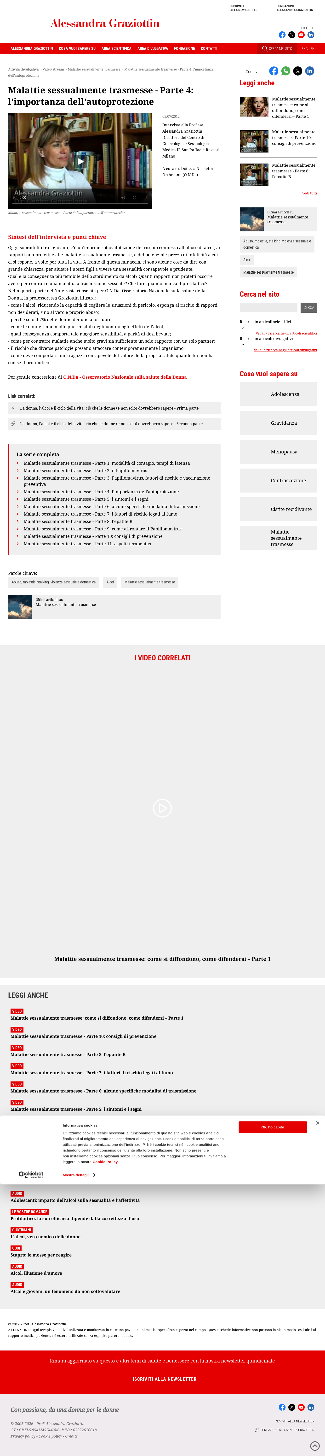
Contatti (209, 48)
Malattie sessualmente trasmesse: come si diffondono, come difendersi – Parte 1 (293, 107)
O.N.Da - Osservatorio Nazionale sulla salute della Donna (125, 377)
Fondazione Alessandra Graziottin (295, 8)
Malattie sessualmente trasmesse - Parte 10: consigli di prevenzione (93, 536)
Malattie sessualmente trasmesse (150, 582)
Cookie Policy (105, 1433)
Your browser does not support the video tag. (80, 161)
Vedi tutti (309, 193)
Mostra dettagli (76, 1446)
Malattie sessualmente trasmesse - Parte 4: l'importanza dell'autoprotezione (101, 491)
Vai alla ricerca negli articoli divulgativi (285, 350)
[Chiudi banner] (317, 1394)
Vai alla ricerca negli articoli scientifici (286, 333)
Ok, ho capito (272, 1399)
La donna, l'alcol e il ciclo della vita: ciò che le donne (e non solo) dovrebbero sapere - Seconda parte (111, 423)
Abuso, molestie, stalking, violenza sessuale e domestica (54, 582)
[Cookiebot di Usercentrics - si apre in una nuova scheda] (31, 1446)
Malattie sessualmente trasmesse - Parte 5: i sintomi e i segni (86, 499)
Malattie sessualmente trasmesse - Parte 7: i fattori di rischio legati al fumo (100, 514)
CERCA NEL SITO (277, 49)
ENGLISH (308, 49)
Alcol (110, 582)
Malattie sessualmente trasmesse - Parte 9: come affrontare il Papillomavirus (103, 529)
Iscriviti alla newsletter (243, 8)
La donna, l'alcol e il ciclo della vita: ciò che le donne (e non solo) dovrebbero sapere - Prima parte (109, 408)
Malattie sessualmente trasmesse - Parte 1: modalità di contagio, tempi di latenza (107, 463)
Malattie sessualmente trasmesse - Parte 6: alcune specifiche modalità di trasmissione (112, 506)
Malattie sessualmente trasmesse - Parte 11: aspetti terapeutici (87, 543)
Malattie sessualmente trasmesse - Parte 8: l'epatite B (78, 521)
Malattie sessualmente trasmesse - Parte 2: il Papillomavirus (85, 470)
